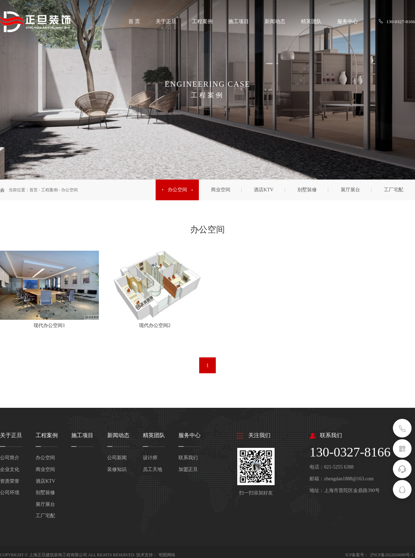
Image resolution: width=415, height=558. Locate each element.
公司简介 (9, 457)
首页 (33, 189)
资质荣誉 (9, 480)
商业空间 (45, 469)
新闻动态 (118, 435)
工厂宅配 (45, 515)
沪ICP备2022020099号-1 (391, 554)
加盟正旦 (188, 469)
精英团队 (154, 435)
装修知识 (117, 469)
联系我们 (188, 457)
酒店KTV (45, 480)
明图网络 (167, 554)
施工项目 (82, 435)
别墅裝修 (45, 492)
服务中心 (189, 435)
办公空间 (69, 189)
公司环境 (9, 492)
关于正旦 (11, 435)
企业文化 (9, 469)
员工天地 (152, 469)
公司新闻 (117, 457)
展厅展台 (45, 504)
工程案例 (49, 189)
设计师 (150, 457)
